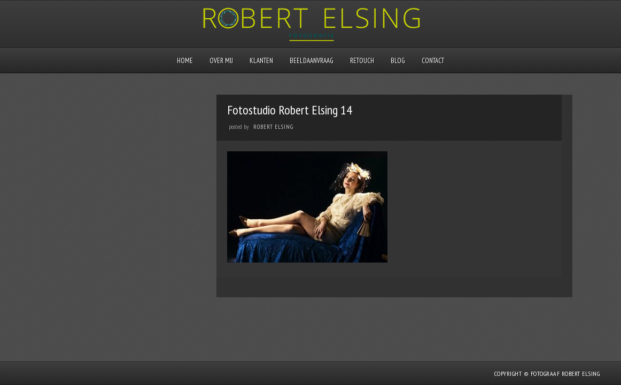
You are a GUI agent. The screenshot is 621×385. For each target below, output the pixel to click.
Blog (398, 60)
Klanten (261, 60)
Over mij (221, 60)
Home (185, 60)
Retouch (362, 60)
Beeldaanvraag (311, 60)
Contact (433, 60)
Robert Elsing (273, 126)
